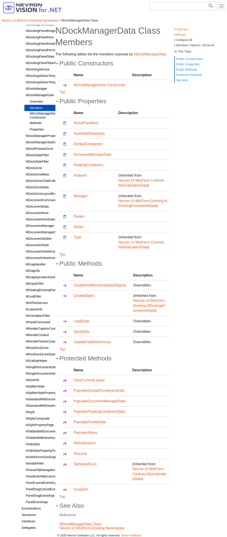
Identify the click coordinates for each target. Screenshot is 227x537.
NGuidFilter (33, 296)
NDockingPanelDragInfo (42, 31)
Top (62, 92)
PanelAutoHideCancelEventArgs (48, 476)
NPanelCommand (38, 322)
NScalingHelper (36, 360)
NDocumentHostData (40, 219)
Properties (181, 29)
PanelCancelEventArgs (42, 482)
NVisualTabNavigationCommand (48, 470)
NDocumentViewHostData (44, 258)
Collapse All (184, 40)
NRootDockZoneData (40, 354)
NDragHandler (35, 264)
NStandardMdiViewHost (42, 405)
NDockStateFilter (37, 155)
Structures (29, 515)
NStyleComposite (38, 418)
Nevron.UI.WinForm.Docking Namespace (30, 20)
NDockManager (36, 88)
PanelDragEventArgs (40, 495)
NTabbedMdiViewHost (41, 438)
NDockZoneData (37, 187)
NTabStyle (33, 444)
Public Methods (186, 69)
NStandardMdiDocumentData (46, 399)
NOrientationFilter (38, 315)
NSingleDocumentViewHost (45, 373)
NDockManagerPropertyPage (46, 136)
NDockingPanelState (40, 56)
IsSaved (80, 175)
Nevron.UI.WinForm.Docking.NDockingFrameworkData (149, 305)
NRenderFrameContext (42, 341)
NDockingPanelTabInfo (41, 63)
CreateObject (84, 296)
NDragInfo (33, 270)
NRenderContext (37, 335)
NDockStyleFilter (37, 161)
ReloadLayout (85, 443)
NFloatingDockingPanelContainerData (52, 290)
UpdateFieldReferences (92, 342)
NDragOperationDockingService (48, 277)
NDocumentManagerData (43, 232)
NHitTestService (37, 303)
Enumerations (31, 508)
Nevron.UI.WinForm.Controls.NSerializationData (149, 474)
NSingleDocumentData (41, 367)
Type (77, 237)
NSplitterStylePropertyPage (44, 393)
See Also (182, 80)
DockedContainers (88, 144)
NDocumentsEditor (39, 238)
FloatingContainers (88, 165)
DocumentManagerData (92, 154)
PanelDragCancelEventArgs (45, 489)
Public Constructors (189, 59)
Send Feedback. (131, 535)
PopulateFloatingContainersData (99, 411)
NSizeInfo (32, 380)
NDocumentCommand (41, 200)
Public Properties (188, 64)
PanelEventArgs (37, 502)
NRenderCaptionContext (43, 328)
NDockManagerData (40, 95)
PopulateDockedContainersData (99, 390)
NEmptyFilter (35, 283)
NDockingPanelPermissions (45, 50)
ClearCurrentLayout (89, 380)
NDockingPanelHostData (43, 43)
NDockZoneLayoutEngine (43, 193)
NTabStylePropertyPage (42, 450)
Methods (180, 34)
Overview (36, 101)
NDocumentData (37, 206)
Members (36, 108)
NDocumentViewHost (40, 251)
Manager (81, 196)
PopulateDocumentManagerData (99, 401)
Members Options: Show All (195, 45)
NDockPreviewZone (39, 148)
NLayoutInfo (34, 309)
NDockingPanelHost (39, 37)
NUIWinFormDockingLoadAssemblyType (54, 457)
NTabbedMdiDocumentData (45, 431)
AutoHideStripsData (89, 133)
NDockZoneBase (37, 174)
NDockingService (37, 69)
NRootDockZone (37, 348)
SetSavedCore (85, 464)
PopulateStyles (85, 432)
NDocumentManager (40, 226)
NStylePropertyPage (40, 425)
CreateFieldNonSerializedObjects (100, 285)
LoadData (81, 321)
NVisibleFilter (35, 463)
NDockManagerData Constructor (44, 115)
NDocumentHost (37, 213)
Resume (80, 453)
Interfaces (28, 521)
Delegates (29, 527)
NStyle (30, 412)
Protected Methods (189, 75)
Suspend (81, 489)
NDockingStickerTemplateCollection (50, 82)
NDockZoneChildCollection (44, 181)
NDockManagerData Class (80, 524)
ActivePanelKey (86, 123)
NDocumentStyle (37, 245)
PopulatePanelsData (90, 422)
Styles (78, 227)
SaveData (81, 331)
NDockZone (34, 168)
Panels (79, 216)
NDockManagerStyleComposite (47, 142)
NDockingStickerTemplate (43, 76)
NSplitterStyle (35, 386)
